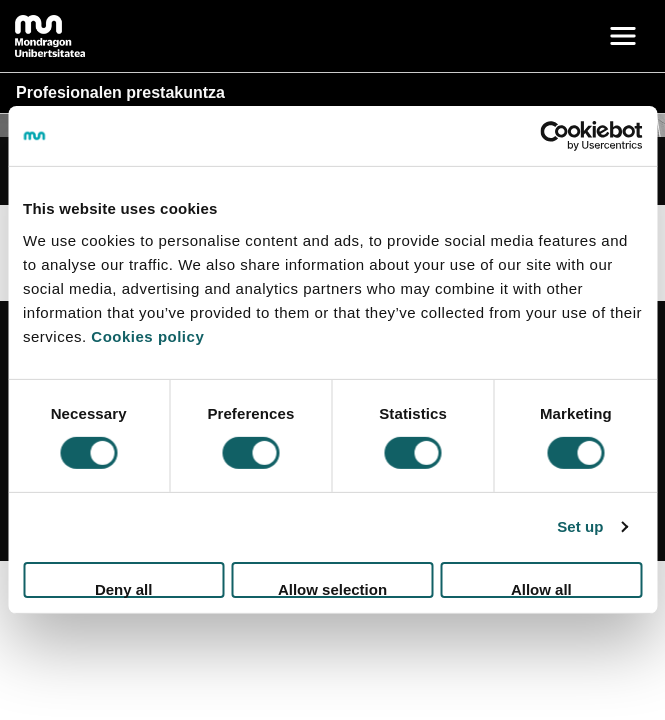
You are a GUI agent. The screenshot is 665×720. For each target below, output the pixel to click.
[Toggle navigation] (623, 36)
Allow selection (332, 589)
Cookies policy (147, 335)
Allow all (541, 589)
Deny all (124, 589)
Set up (580, 526)
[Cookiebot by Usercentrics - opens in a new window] (554, 136)
